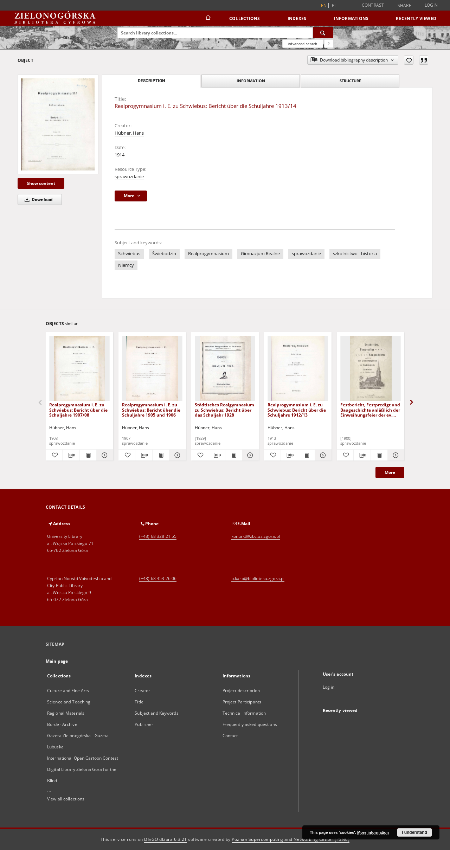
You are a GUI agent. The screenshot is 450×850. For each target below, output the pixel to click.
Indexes (297, 18)
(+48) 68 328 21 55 (157, 536)
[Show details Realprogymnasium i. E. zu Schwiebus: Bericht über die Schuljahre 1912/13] (322, 455)
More (390, 472)
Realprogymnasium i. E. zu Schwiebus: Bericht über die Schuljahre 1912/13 (297, 410)
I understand (414, 832)
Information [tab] (251, 80)
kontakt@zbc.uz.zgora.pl (255, 536)
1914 (119, 155)
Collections (244, 18)
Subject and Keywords (156, 713)
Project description (241, 691)
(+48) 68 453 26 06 (157, 578)
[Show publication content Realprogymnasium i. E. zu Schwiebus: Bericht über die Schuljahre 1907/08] (88, 455)
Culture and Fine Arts (68, 691)
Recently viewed (416, 18)
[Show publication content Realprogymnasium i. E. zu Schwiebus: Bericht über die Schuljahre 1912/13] (306, 455)
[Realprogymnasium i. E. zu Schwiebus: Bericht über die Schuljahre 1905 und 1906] (152, 368)
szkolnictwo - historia (355, 254)
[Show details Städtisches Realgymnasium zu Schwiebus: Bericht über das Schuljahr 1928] (249, 455)
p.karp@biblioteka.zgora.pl (257, 578)
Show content (41, 183)
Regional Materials (65, 713)
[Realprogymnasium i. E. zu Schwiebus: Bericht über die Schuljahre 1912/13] (298, 368)
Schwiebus (129, 254)
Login (431, 5)
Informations (351, 18)
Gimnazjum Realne (260, 254)
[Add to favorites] (408, 60)
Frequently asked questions (250, 724)
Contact (230, 736)
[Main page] (208, 18)
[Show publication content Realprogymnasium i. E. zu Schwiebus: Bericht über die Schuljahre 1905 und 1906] (161, 455)
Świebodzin (164, 254)
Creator (142, 691)
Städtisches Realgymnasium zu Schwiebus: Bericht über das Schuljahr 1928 (224, 410)
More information (373, 832)
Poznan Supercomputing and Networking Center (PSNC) (290, 839)
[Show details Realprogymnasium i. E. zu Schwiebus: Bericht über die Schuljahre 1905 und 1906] (176, 455)
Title (139, 702)
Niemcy (126, 265)
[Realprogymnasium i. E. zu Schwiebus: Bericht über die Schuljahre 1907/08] (79, 368)
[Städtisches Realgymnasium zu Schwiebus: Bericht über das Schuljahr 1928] (225, 368)
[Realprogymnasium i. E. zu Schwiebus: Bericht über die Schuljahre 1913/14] (58, 124)
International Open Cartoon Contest (82, 758)
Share (404, 5)
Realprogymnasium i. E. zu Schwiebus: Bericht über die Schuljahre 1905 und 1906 (151, 410)
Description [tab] (151, 80)
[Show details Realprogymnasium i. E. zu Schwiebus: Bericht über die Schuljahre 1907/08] (104, 455)
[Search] (323, 32)
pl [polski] (334, 5)
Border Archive (62, 724)
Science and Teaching (68, 702)
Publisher (144, 724)
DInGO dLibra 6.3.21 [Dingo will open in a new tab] (165, 839)
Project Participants (242, 702)
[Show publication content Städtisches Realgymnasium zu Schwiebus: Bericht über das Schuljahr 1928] (233, 455)
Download (37, 199)
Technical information (244, 713)
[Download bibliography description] (71, 455)
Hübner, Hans (129, 133)
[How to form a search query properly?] (328, 43)
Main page (57, 661)
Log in (329, 687)
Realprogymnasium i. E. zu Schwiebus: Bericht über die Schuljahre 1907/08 (78, 410)
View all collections (65, 799)
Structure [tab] (350, 80)
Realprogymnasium (208, 254)
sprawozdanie (129, 177)
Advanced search (302, 43)
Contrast (373, 5)
